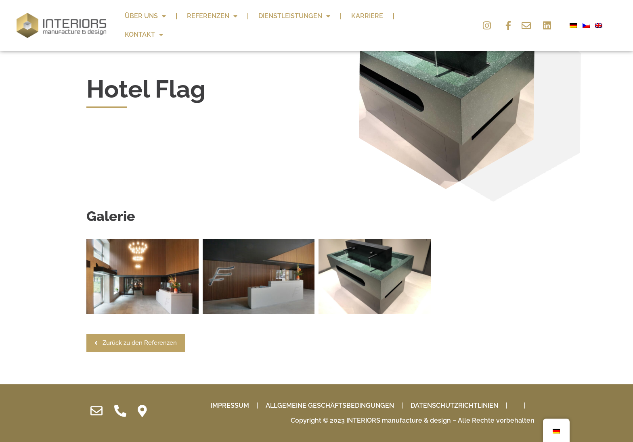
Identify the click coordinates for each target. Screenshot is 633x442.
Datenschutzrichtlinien (454, 417)
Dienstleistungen (294, 16)
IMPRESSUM (230, 417)
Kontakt (144, 34)
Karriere (367, 16)
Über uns (145, 16)
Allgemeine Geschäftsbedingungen (330, 417)
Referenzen (212, 16)
